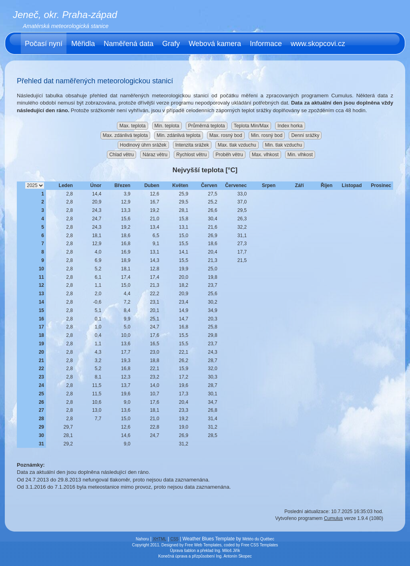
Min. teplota (167, 126)
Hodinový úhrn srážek (143, 145)
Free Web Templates (203, 545)
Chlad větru (121, 154)
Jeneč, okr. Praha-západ (65, 14)
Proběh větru (229, 154)
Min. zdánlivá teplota (178, 135)
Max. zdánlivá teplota (125, 135)
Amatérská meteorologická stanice (66, 26)
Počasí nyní (43, 44)
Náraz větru (155, 154)
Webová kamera (215, 44)
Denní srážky (305, 135)
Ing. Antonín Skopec (234, 556)
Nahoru (142, 539)
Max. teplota (132, 126)
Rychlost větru (191, 154)
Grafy (171, 44)
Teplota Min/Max (251, 126)
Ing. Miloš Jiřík (227, 550)
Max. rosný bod (225, 135)
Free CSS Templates (259, 545)
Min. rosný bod (267, 135)
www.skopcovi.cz (318, 44)
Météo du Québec (258, 539)
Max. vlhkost (265, 154)
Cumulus (333, 518)
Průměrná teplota (206, 126)
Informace (266, 44)
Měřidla (83, 44)
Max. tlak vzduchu (237, 145)
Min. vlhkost (300, 154)
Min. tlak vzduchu (283, 145)
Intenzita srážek (192, 145)
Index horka (290, 126)
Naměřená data (128, 44)
